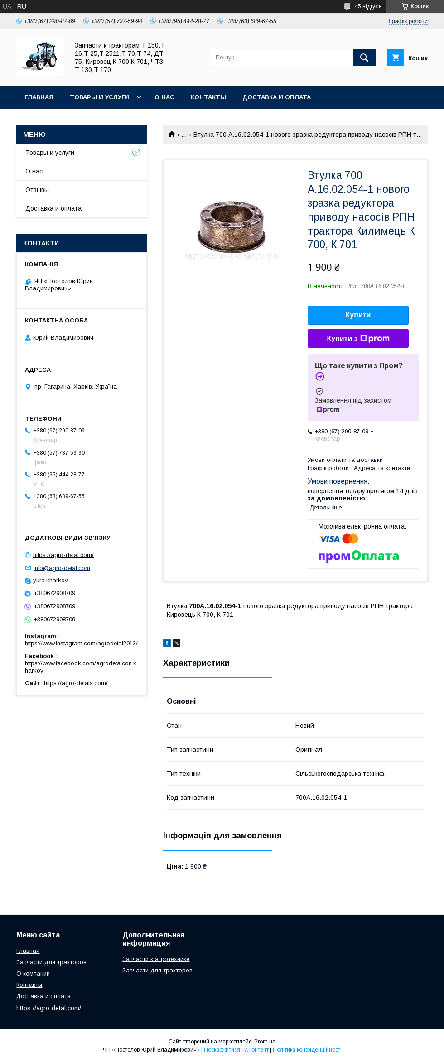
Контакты (208, 97)
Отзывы (37, 189)
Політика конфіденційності (307, 1050)
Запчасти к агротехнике (155, 959)
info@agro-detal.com (62, 567)
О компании (33, 973)
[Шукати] (364, 57)
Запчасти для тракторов (51, 962)
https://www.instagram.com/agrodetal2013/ (81, 643)
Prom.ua (264, 1041)
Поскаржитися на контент (236, 1050)
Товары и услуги (99, 97)
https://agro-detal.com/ (63, 555)
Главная (38, 97)
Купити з (358, 339)
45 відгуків (368, 6)
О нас (164, 97)
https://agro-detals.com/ (76, 683)
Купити (358, 315)
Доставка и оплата (276, 97)
